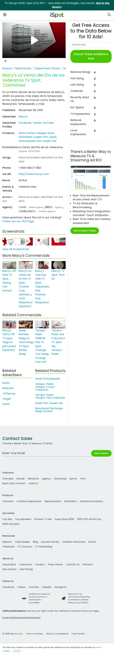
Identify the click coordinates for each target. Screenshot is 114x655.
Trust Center (78, 633)
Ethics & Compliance (57, 633)
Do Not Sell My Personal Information (21, 617)
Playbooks (8, 546)
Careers (40, 564)
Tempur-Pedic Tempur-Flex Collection (50, 396)
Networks (33, 478)
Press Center (55, 564)
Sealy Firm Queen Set (49, 403)
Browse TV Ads (43, 519)
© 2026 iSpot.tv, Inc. (12, 633)
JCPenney (8, 393)
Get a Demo (9, 569)
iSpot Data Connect (14, 483)
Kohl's (6, 383)
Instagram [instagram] (60, 587)
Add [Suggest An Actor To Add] (4, 201)
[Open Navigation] (4, 14)
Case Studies (22, 542)
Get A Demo (101, 453)
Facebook (25, 123)
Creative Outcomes (73, 542)
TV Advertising (43, 546)
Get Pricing (26, 569)
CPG (82, 478)
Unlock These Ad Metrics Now (91, 56)
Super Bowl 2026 (64, 519)
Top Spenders (23, 519)
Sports (73, 478)
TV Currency (25, 546)
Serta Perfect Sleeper (32, 133)
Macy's (23, 116)
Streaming (60, 478)
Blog (35, 542)
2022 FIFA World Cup (89, 519)
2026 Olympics (11, 524)
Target (6, 399)
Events (92, 542)
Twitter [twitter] (21, 587)
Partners (88, 564)
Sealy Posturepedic (47, 378)
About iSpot (9, 564)
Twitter (37, 123)
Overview (7, 478)
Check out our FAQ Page (18, 221)
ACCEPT (17, 651)
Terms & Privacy (34, 633)
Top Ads (7, 519)
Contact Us (72, 564)
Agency (46, 478)
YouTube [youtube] (34, 587)
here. (96, 610)
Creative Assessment (28, 501)
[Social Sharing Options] (5, 61)
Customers (25, 564)
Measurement (53, 501)
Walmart (8, 388)
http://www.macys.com (34, 174)
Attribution (70, 501)
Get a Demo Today (85, 230)
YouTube (48, 123)
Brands (20, 478)
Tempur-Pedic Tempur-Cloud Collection (44, 387)
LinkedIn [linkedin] (46, 587)
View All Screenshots (15, 249)
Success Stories (50, 542)
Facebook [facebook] (8, 587)
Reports (7, 542)
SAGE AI (33, 483)
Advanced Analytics (91, 501)
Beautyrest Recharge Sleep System (49, 410)
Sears (6, 404)
